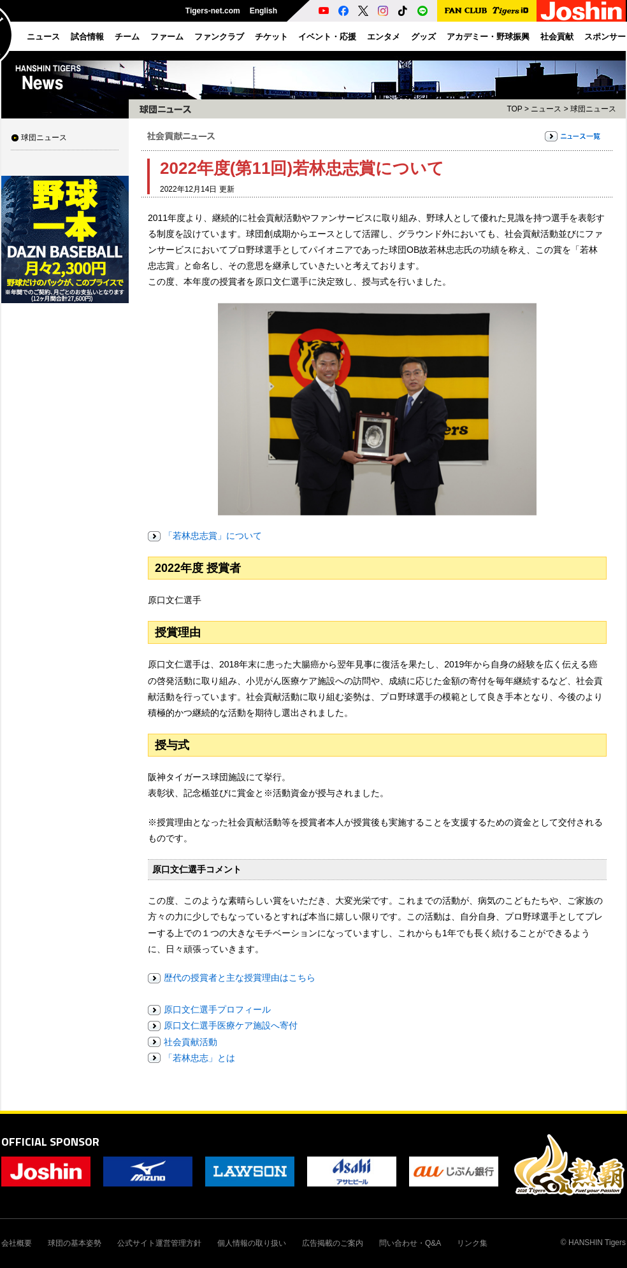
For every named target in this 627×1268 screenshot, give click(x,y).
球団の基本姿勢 (74, 1243)
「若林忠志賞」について (213, 536)
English (263, 10)
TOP (514, 108)
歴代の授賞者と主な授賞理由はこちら (239, 977)
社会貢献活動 (190, 1042)
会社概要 (16, 1243)
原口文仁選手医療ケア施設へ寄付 (231, 1025)
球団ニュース (44, 137)
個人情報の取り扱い (251, 1243)
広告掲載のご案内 (332, 1243)
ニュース (546, 108)
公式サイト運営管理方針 (159, 1243)
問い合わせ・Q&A (410, 1243)
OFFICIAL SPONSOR (50, 1141)
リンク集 (472, 1243)
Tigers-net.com (212, 10)
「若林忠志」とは (199, 1058)
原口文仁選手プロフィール (217, 1009)
